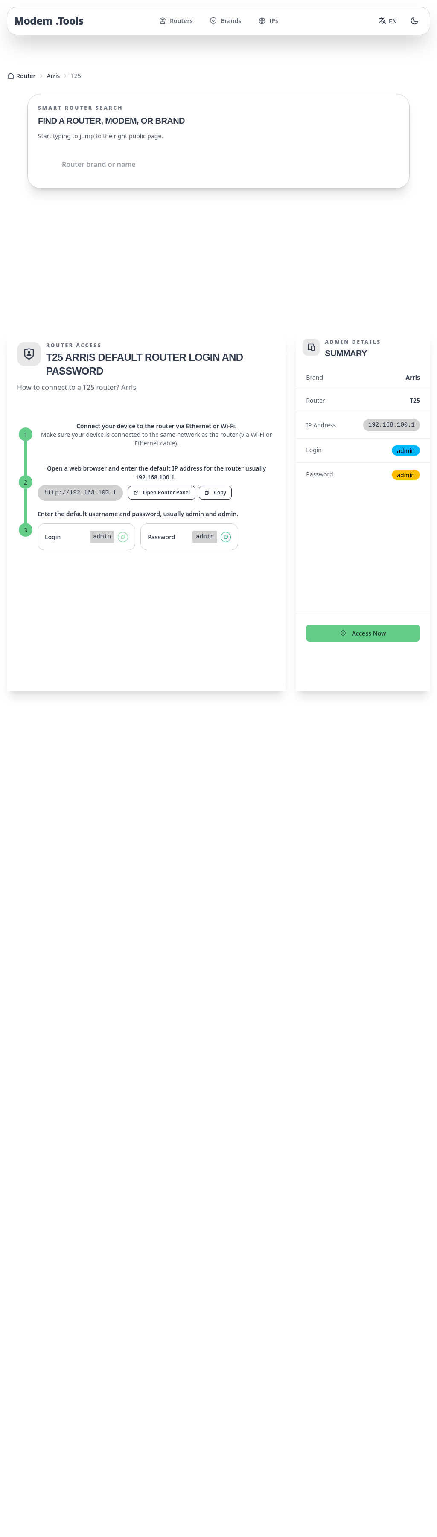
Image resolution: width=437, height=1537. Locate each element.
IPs (268, 21)
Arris (53, 76)
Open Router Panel (162, 479)
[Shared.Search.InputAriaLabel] (218, 164)
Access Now (363, 620)
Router (21, 76)
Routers (175, 21)
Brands (225, 21)
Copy (215, 479)
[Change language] (387, 20)
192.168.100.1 (74, 762)
